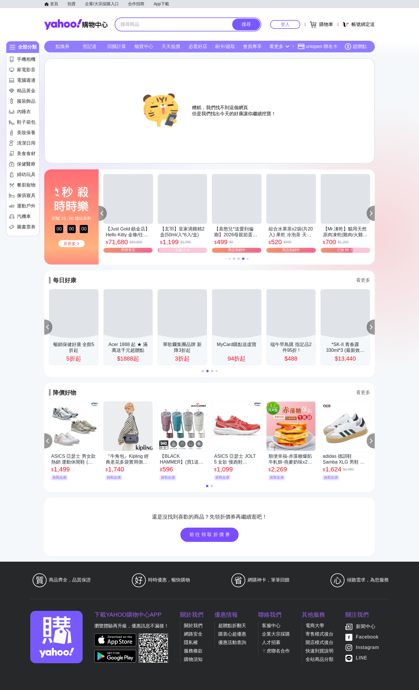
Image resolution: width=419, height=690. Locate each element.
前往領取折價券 (210, 534)
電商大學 (315, 625)
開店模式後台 (319, 642)
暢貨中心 (143, 46)
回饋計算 (116, 46)
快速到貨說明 (319, 650)
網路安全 (193, 634)
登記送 (90, 46)
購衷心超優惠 (232, 634)
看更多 (279, 46)
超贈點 (356, 46)
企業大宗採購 (276, 634)
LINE (361, 657)
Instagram (367, 647)
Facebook (367, 636)
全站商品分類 (319, 659)
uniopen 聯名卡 (318, 46)
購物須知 (193, 659)
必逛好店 (198, 46)
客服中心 (271, 625)
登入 (285, 24)
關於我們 (193, 625)
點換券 (63, 46)
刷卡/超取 (225, 46)
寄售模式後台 (319, 634)
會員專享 (252, 46)
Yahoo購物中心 (76, 24)
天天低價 (170, 46)
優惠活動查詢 (232, 642)
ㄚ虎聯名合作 (276, 650)
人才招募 (271, 642)
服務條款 (193, 650)
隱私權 (191, 642)
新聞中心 (366, 626)
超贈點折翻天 (232, 625)
